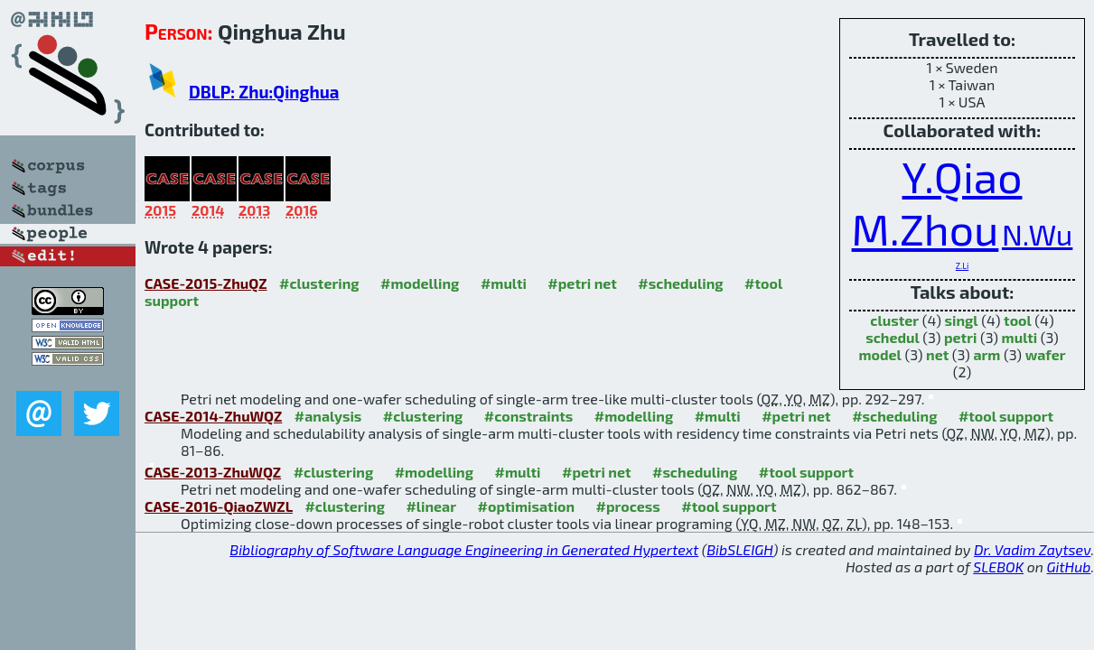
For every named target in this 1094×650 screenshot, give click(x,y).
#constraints (529, 415)
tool (1018, 320)
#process (628, 506)
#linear (431, 506)
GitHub (1069, 566)
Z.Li (962, 266)
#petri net (582, 283)
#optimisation (526, 506)
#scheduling (680, 283)
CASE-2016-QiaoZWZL (219, 506)
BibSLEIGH (739, 549)
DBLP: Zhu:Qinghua (264, 91)
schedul (892, 337)
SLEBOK (998, 566)
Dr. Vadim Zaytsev (1032, 549)
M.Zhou (925, 228)
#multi (504, 283)
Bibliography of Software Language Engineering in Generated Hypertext (463, 549)
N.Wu (1037, 234)
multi (1020, 337)
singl (961, 320)
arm (986, 354)
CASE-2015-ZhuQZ (206, 283)
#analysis (328, 415)
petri (960, 337)
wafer (1045, 354)
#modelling (419, 283)
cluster (894, 320)
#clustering (319, 283)
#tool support (1005, 415)
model (879, 354)
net (937, 354)
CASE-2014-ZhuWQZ (213, 415)
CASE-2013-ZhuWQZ (213, 471)
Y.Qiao (962, 176)
